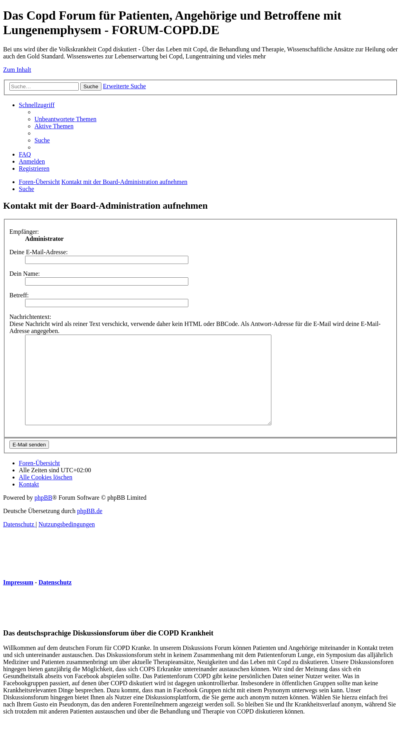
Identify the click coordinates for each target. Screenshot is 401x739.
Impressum (18, 600)
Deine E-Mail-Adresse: (38, 252)
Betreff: (19, 295)
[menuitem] (65, 119)
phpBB (43, 515)
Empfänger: (24, 231)
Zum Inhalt (17, 69)
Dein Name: (24, 273)
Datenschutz (54, 600)
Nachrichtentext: (30, 316)
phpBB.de (89, 528)
